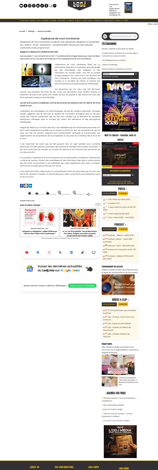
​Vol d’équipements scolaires (112, 59)
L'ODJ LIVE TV (93, 457)
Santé (53, 20)
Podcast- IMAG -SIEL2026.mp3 (120, 241)
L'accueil (24, 20)
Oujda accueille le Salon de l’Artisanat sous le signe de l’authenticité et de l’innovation (119, 265)
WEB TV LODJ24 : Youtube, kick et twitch (120, 134)
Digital (45, 20)
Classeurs (125, 190)
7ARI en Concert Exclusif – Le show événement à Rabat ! (116, 401)
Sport (78, 20)
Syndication (84, 467)
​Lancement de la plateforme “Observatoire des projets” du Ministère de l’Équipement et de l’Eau (128, 369)
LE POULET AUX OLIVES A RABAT (114, 406)
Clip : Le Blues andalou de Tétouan (122, 327)
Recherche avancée (109, 74)
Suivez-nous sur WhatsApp (82, 293)
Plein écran (133, 143)
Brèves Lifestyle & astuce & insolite (53, 246)
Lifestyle (61, 20)
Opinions (97, 20)
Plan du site (73, 467)
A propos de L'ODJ (35, 457)
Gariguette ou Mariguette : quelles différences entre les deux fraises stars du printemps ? (40, 240)
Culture (70, 20)
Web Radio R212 (124, 458)
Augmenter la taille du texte (86, 194)
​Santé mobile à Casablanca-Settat (115, 66)
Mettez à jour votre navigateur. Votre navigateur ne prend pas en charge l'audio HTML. (123, 36)
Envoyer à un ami (40, 194)
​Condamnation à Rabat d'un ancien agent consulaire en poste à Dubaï (118, 53)
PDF (126, 20)
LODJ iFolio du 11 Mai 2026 (118, 197)
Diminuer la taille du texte (54, 201)
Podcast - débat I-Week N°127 (120, 232)
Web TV (119, 20)
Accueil (22, 31)
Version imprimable (61, 194)
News (32, 20)
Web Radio (108, 20)
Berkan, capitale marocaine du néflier (116, 48)
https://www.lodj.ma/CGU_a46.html (120, 180)
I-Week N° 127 (113, 200)
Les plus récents (110, 190)
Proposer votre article (64, 457)
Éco (39, 20)
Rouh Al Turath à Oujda (112, 396)
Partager (74, 201)
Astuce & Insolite (48, 31)
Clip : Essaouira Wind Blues (118, 317)
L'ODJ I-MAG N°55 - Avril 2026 (119, 214)
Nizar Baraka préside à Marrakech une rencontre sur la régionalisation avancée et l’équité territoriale (120, 339)
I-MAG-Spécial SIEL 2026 (117, 210)
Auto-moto (87, 20)
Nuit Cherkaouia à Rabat (112, 392)
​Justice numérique (109, 63)
